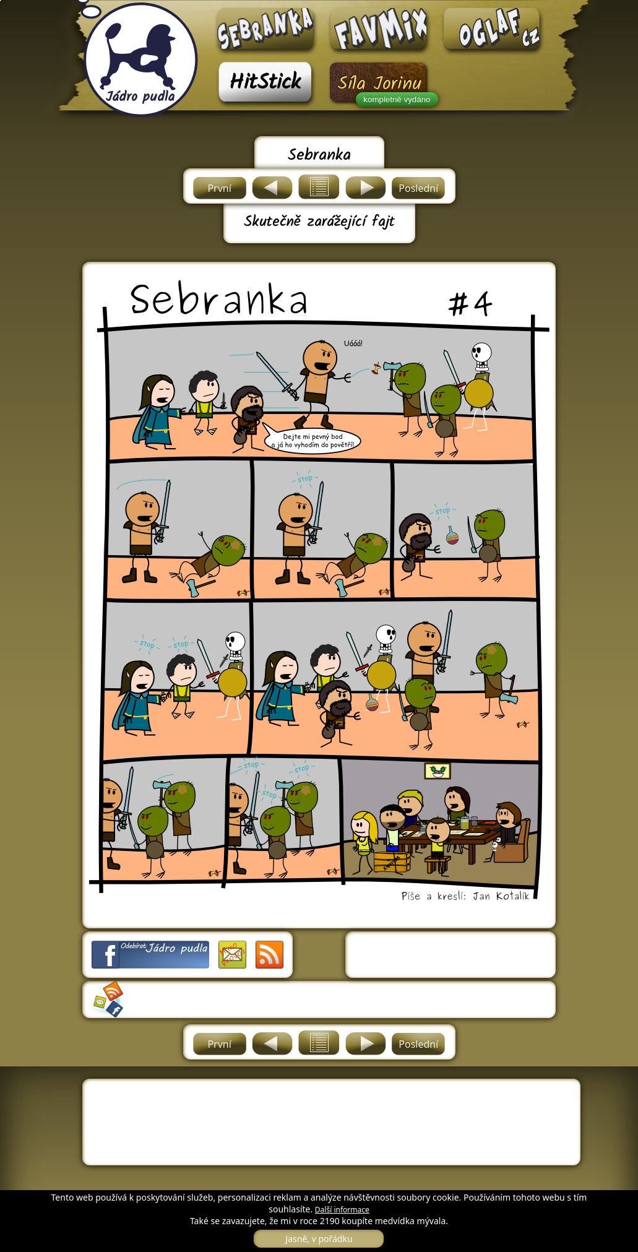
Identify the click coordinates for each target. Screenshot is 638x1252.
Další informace (342, 1209)
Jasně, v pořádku (318, 1239)
